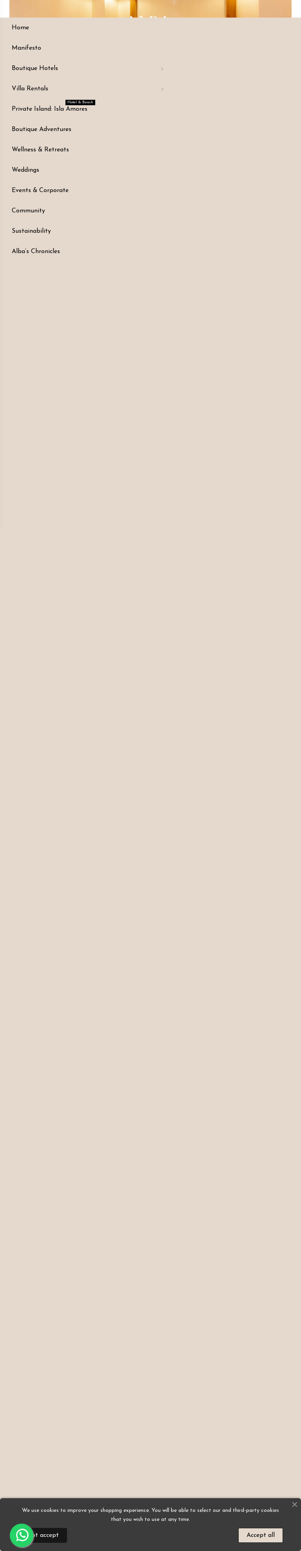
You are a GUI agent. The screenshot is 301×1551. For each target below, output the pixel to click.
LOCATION (94, 161)
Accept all (261, 1535)
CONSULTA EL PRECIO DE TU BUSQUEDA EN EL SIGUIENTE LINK (241, 115)
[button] (18, 250)
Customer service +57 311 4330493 (163, 164)
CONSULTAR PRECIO (244, 145)
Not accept (42, 1535)
